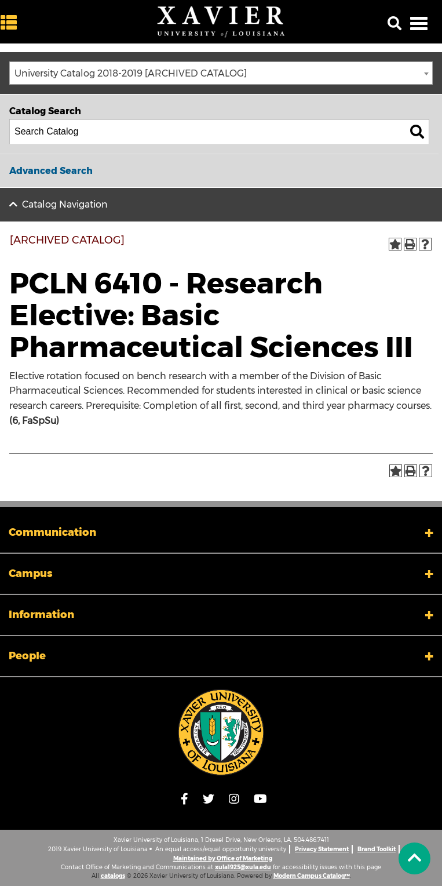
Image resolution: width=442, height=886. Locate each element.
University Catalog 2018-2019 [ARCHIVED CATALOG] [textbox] (130, 73)
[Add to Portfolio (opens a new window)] (395, 244)
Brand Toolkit (376, 849)
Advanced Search (51, 170)
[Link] (221, 732)
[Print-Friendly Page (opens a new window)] (410, 244)
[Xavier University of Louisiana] (221, 22)
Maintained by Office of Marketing (222, 858)
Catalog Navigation (65, 204)
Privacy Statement (322, 849)
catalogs (113, 876)
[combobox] (221, 73)
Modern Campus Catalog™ (311, 876)
